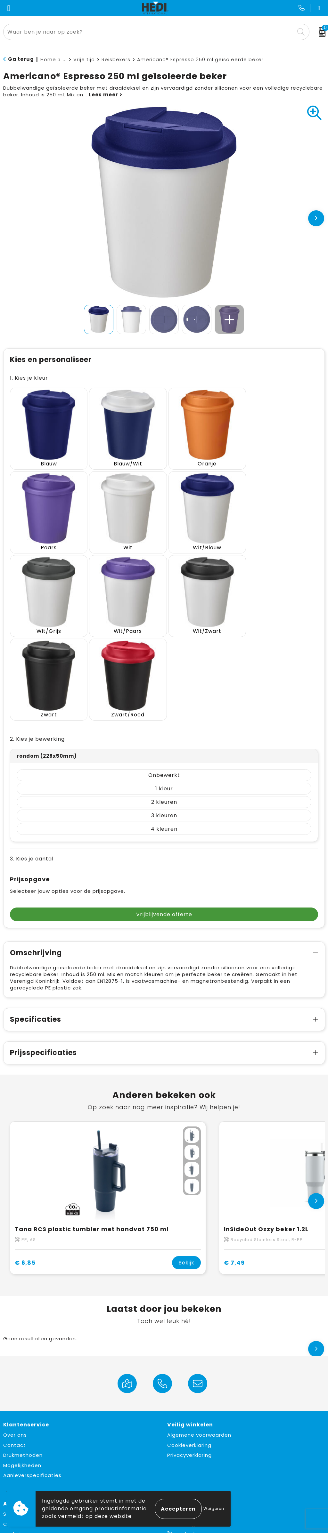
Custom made (22, 1434)
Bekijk (186, 1172)
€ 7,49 (234, 1172)
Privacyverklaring (189, 1365)
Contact (14, 1354)
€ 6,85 (25, 1172)
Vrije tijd (84, 59)
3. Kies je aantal (31, 768)
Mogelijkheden (22, 1375)
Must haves (18, 1454)
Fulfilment (16, 1464)
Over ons (15, 1345)
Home (48, 59)
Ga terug (21, 59)
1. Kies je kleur (29, 378)
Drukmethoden (23, 1365)
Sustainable (19, 1424)
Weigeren (213, 1508)
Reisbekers (116, 59)
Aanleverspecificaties (32, 1385)
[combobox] (149, 31)
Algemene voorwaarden (199, 1345)
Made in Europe (23, 1444)
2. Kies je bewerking (37, 649)
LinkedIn (183, 1444)
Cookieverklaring (189, 1354)
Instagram (186, 1434)
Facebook (185, 1424)
